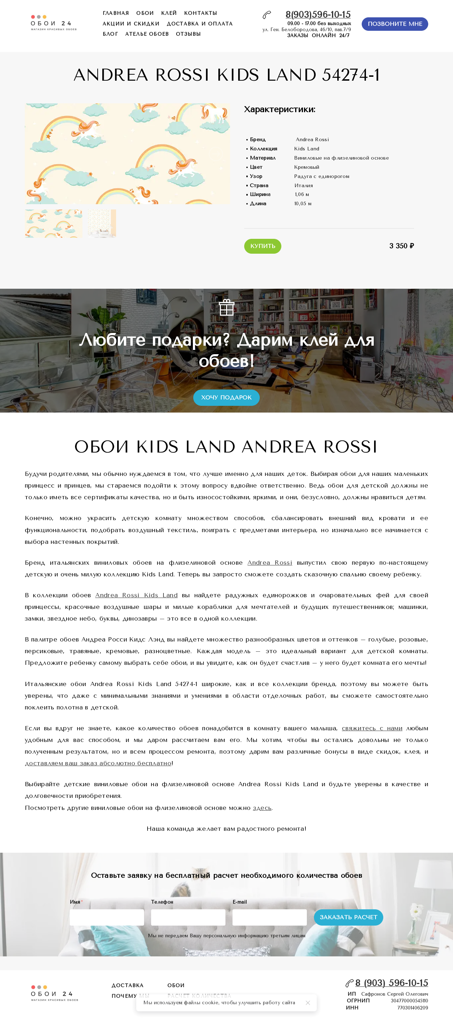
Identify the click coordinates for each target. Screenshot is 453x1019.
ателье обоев (147, 34)
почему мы (130, 996)
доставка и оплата (200, 24)
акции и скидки (131, 24)
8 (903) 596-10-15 (391, 983)
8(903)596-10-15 (318, 15)
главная (116, 13)
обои (145, 13)
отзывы (188, 34)
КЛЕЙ (169, 13)
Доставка (127, 985)
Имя (76, 902)
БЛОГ (110, 34)
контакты (201, 13)
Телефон (162, 902)
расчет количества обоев (199, 1000)
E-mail (240, 902)
